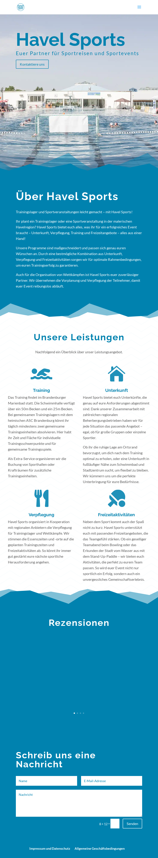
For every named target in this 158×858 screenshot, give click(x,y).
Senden (132, 823)
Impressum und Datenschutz (49, 848)
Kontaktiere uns (32, 64)
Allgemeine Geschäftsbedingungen (100, 848)
